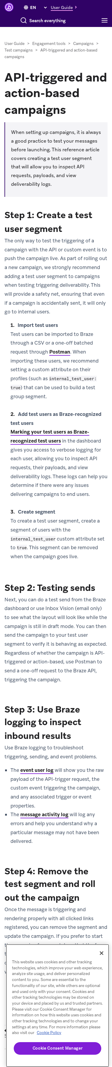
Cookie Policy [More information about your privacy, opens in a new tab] (49, 1032)
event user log (36, 770)
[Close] (101, 953)
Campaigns (83, 43)
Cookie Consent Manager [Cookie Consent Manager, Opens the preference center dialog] (57, 1048)
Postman (59, 351)
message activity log (44, 814)
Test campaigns (18, 50)
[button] (65, 7)
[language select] (38, 7)
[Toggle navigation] (106, 21)
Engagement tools (48, 43)
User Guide (14, 43)
